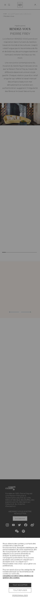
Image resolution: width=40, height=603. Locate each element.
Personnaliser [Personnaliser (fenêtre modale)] (20, 596)
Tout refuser (20, 590)
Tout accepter (20, 585)
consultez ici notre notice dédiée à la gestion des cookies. (18, 577)
